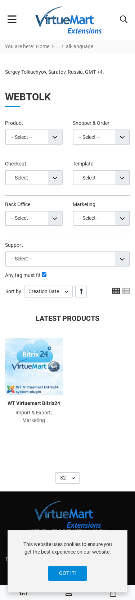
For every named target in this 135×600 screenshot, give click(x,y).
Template (83, 164)
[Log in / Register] (69, 592)
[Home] (23, 592)
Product (14, 123)
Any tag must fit (23, 275)
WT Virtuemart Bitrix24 (34, 403)
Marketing (84, 204)
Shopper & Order (91, 123)
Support (14, 245)
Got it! (67, 573)
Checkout (15, 164)
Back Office (17, 204)
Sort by (13, 291)
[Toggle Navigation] (12, 20)
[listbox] (48, 291)
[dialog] (67, 561)
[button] (123, 20)
